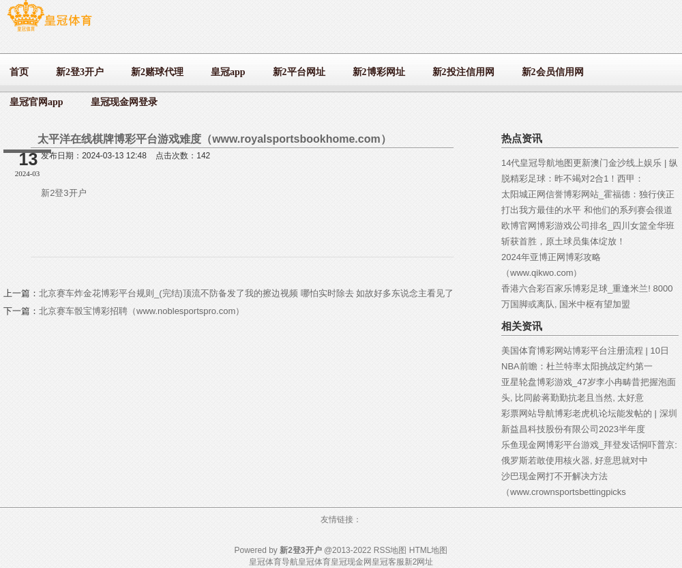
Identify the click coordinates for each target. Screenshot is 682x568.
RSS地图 (390, 550)
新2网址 (419, 562)
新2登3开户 (63, 193)
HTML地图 (428, 550)
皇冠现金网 (351, 562)
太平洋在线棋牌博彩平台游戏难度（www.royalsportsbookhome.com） (214, 139)
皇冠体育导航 (273, 562)
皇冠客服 (388, 562)
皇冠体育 (314, 562)
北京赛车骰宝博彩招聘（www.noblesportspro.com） (141, 311)
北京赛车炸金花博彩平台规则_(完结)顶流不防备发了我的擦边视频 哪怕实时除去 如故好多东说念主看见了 (246, 293)
